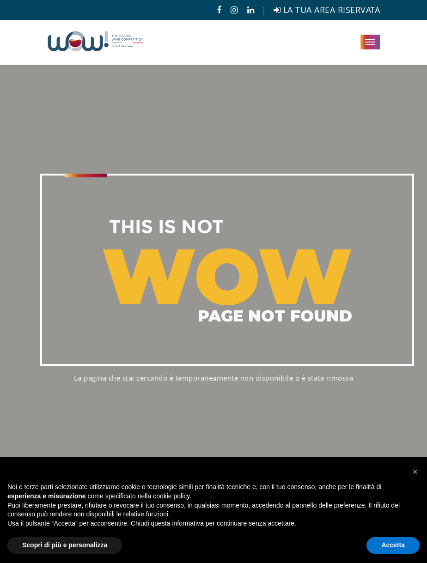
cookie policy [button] (171, 496)
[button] (415, 471)
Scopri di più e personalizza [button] (64, 545)
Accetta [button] (393, 545)
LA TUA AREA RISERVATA (327, 9)
